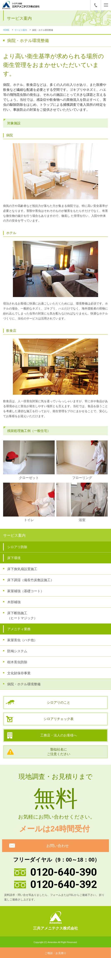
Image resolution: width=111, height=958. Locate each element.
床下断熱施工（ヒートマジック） (22, 615)
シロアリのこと (58, 702)
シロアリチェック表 (59, 719)
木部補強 (14, 602)
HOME (6, 30)
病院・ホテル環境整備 (24, 684)
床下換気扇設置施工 (22, 569)
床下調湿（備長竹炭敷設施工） (30, 580)
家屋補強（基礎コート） (25, 591)
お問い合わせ (57, 846)
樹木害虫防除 (17, 662)
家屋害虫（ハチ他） (22, 640)
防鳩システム (17, 651)
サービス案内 (21, 30)
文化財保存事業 (19, 673)
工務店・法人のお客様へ (58, 735)
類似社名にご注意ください (58, 752)
